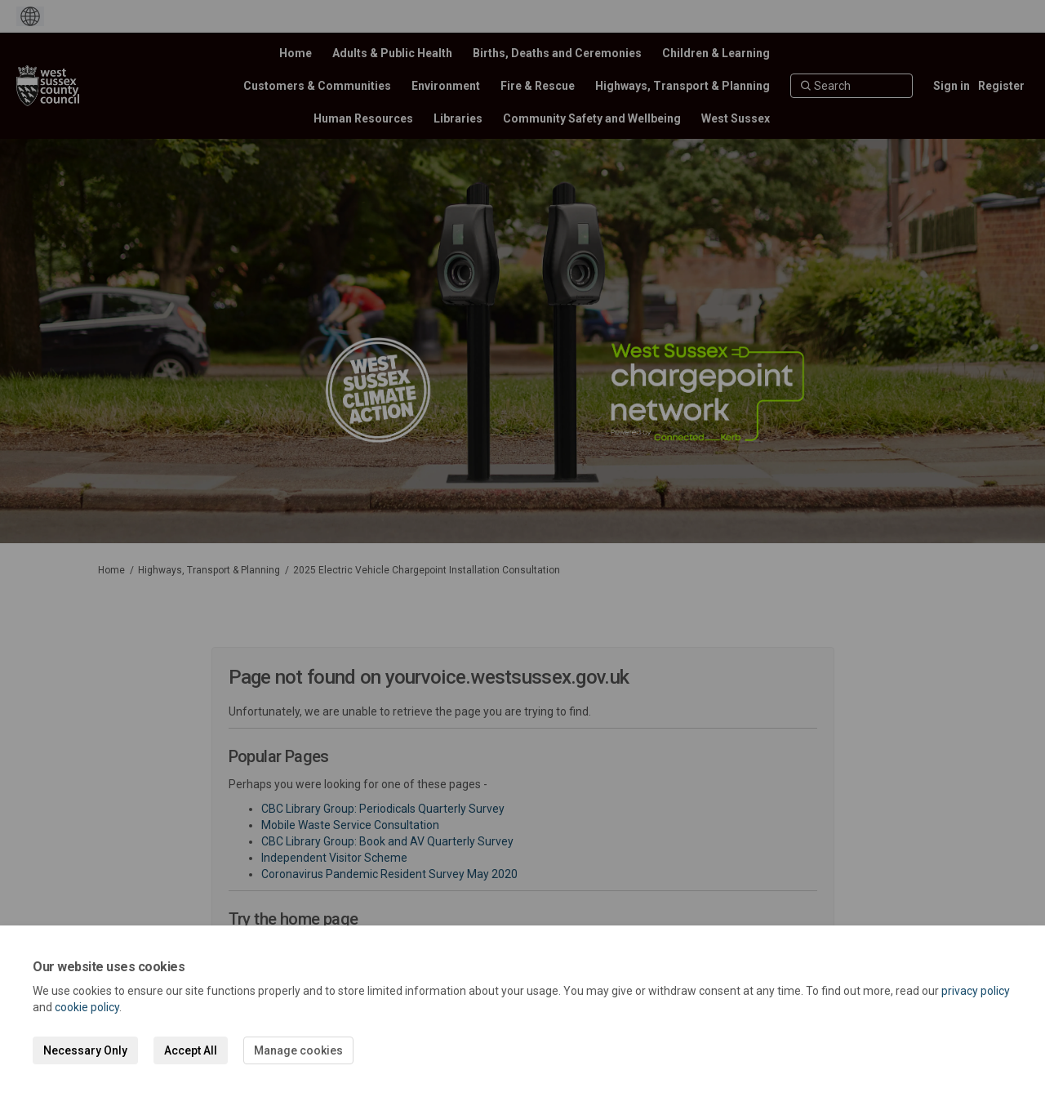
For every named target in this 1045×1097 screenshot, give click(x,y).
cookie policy (87, 1007)
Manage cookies (298, 1050)
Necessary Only (85, 1050)
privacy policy (975, 990)
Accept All (190, 1050)
